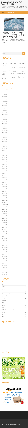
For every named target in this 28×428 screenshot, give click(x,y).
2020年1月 (4, 224)
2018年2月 (4, 265)
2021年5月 (4, 189)
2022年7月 (4, 159)
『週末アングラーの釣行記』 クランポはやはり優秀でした (13, 74)
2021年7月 (4, 184)
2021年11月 (4, 175)
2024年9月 (4, 117)
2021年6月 (4, 186)
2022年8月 (4, 157)
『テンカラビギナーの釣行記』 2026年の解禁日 (14, 71)
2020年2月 (4, 222)
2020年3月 (4, 220)
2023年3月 (4, 146)
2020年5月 (4, 216)
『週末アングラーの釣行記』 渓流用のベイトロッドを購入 (13, 77)
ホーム (3, 12)
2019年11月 (4, 229)
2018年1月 (4, 267)
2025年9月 (4, 103)
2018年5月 (4, 258)
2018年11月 (4, 245)
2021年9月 (4, 180)
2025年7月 (4, 105)
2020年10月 (5, 204)
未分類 (3, 305)
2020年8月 (4, 209)
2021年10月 (5, 177)
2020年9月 (4, 207)
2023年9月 (4, 132)
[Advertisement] (14, 338)
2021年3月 (4, 193)
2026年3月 (4, 99)
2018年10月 (5, 247)
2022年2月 (4, 171)
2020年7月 (4, 211)
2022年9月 (4, 155)
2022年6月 (4, 162)
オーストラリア (6, 284)
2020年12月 (5, 200)
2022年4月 (4, 166)
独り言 (3, 312)
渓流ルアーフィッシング (8, 310)
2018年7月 (4, 254)
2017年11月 (4, 272)
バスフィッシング (6, 293)
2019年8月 (4, 231)
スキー (3, 286)
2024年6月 (4, 119)
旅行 (3, 303)
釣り (3, 317)
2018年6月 (4, 256)
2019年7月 (4, 233)
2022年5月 (4, 164)
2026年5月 (4, 94)
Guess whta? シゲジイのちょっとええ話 (11, 3)
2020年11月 (5, 202)
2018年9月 (4, 249)
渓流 (3, 307)
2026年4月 (4, 96)
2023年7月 (4, 137)
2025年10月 (5, 101)
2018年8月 (4, 251)
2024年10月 (5, 114)
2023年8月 (4, 135)
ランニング (4, 298)
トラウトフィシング (7, 291)
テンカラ (4, 289)
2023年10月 (5, 130)
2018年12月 (5, 242)
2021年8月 (4, 182)
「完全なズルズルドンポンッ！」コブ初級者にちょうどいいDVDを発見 (13, 35)
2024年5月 (4, 121)
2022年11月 (4, 150)
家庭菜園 (4, 300)
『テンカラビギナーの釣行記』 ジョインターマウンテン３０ (13, 64)
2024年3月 (4, 126)
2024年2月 (4, 128)
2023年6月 (4, 139)
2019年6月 (4, 236)
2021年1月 (4, 198)
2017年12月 (5, 269)
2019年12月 (5, 227)
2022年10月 (5, 153)
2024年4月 (4, 123)
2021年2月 (4, 195)
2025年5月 (4, 108)
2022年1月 (4, 173)
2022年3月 (4, 168)
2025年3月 (4, 112)
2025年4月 (4, 110)
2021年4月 (4, 191)
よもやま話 (4, 296)
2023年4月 (4, 144)
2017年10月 (5, 274)
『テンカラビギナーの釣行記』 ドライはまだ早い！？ (13, 68)
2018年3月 (4, 263)
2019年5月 (4, 238)
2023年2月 (4, 148)
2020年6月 (4, 213)
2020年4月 (4, 218)
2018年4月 (4, 260)
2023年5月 (4, 141)
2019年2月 (4, 240)
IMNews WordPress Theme (13, 424)
